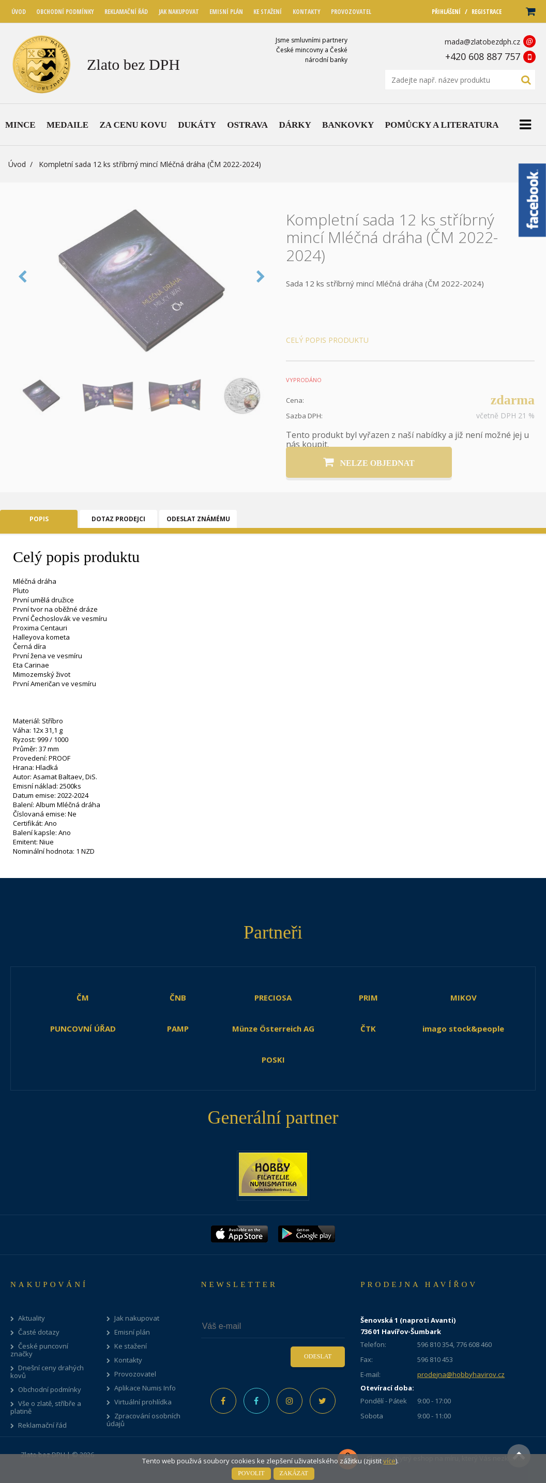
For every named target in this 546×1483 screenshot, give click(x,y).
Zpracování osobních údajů (143, 1420)
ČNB (178, 997)
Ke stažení (130, 1346)
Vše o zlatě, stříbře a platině (45, 1407)
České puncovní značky (39, 1350)
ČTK (368, 1028)
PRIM (368, 997)
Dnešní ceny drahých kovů (47, 1372)
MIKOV (463, 997)
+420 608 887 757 (482, 56)
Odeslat (317, 1356)
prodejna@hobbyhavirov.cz (461, 1374)
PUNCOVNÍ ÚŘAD (83, 1028)
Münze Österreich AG (273, 1028)
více (389, 1460)
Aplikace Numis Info (145, 1388)
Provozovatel (135, 1374)
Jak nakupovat (136, 1318)
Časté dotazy (38, 1332)
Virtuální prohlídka (143, 1402)
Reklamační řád (42, 1425)
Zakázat (294, 1473)
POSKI (273, 1059)
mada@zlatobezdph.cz (482, 42)
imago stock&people (463, 1028)
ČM (83, 997)
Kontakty (128, 1360)
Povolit (251, 1473)
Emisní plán (132, 1332)
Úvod (17, 164)
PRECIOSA (273, 997)
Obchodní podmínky (49, 1390)
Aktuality (31, 1318)
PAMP (178, 1028)
